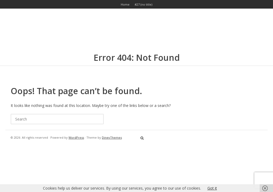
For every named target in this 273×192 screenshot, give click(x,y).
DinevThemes (112, 137)
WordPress (76, 137)
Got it (212, 188)
